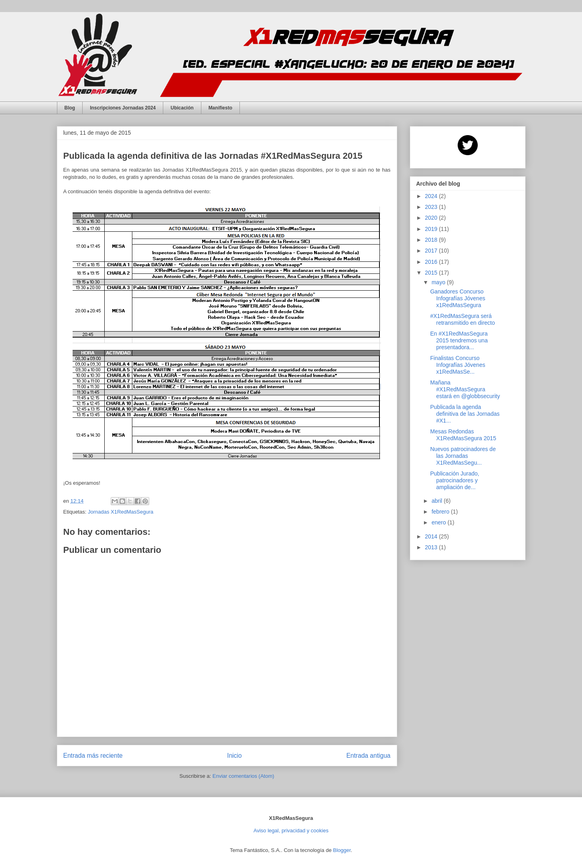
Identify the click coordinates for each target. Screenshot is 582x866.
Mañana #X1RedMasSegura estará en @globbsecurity (465, 389)
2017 (432, 250)
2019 (432, 229)
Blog (70, 108)
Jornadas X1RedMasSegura (120, 512)
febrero (441, 511)
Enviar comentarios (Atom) (243, 776)
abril (438, 501)
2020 (432, 217)
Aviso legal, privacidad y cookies (291, 831)
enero (440, 522)
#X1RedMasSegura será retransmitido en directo (462, 319)
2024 (432, 196)
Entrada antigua (368, 755)
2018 (432, 240)
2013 (432, 547)
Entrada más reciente (93, 755)
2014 (432, 536)
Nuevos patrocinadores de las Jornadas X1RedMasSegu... (462, 456)
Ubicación (181, 108)
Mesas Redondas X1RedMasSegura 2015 (463, 434)
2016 (432, 262)
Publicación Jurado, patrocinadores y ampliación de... (454, 480)
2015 (432, 272)
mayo (439, 282)
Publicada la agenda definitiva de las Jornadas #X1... (464, 414)
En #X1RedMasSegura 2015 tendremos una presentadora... (458, 340)
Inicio (234, 755)
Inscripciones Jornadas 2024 (123, 108)
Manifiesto (220, 108)
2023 (432, 207)
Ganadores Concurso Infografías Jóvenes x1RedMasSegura (457, 298)
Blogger (342, 850)
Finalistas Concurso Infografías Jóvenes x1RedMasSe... (457, 365)
